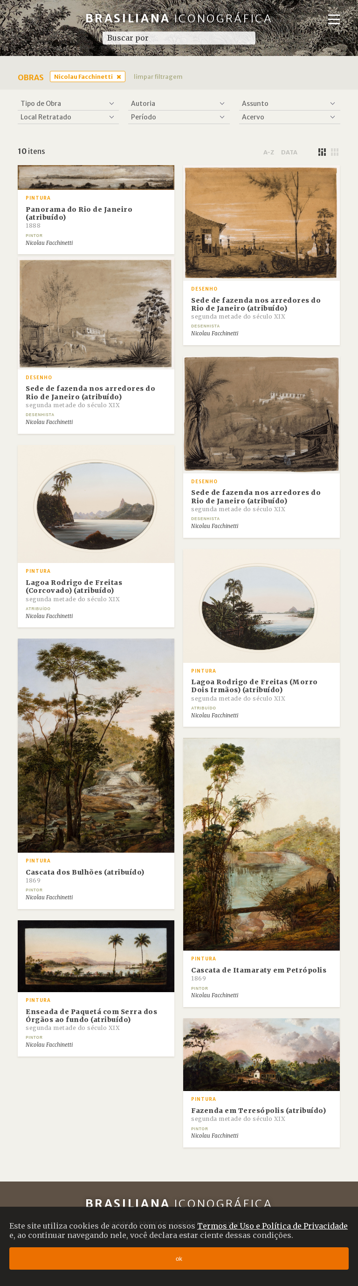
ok (179, 1258)
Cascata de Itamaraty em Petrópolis (258, 974)
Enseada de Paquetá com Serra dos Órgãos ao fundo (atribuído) (91, 1020)
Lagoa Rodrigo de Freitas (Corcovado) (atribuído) (74, 590)
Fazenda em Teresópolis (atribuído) (258, 1114)
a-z (268, 152)
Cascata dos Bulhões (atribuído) (85, 876)
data (289, 152)
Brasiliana (179, 18)
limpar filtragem (158, 76)
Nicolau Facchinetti (83, 76)
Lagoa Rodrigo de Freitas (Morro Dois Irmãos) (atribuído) (254, 690)
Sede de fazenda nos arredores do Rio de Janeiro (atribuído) (256, 308)
